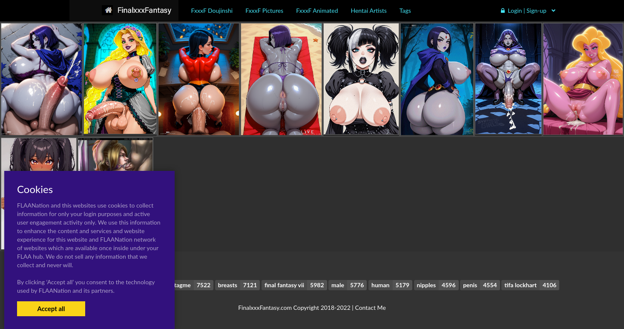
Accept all (51, 308)
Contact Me (370, 307)
